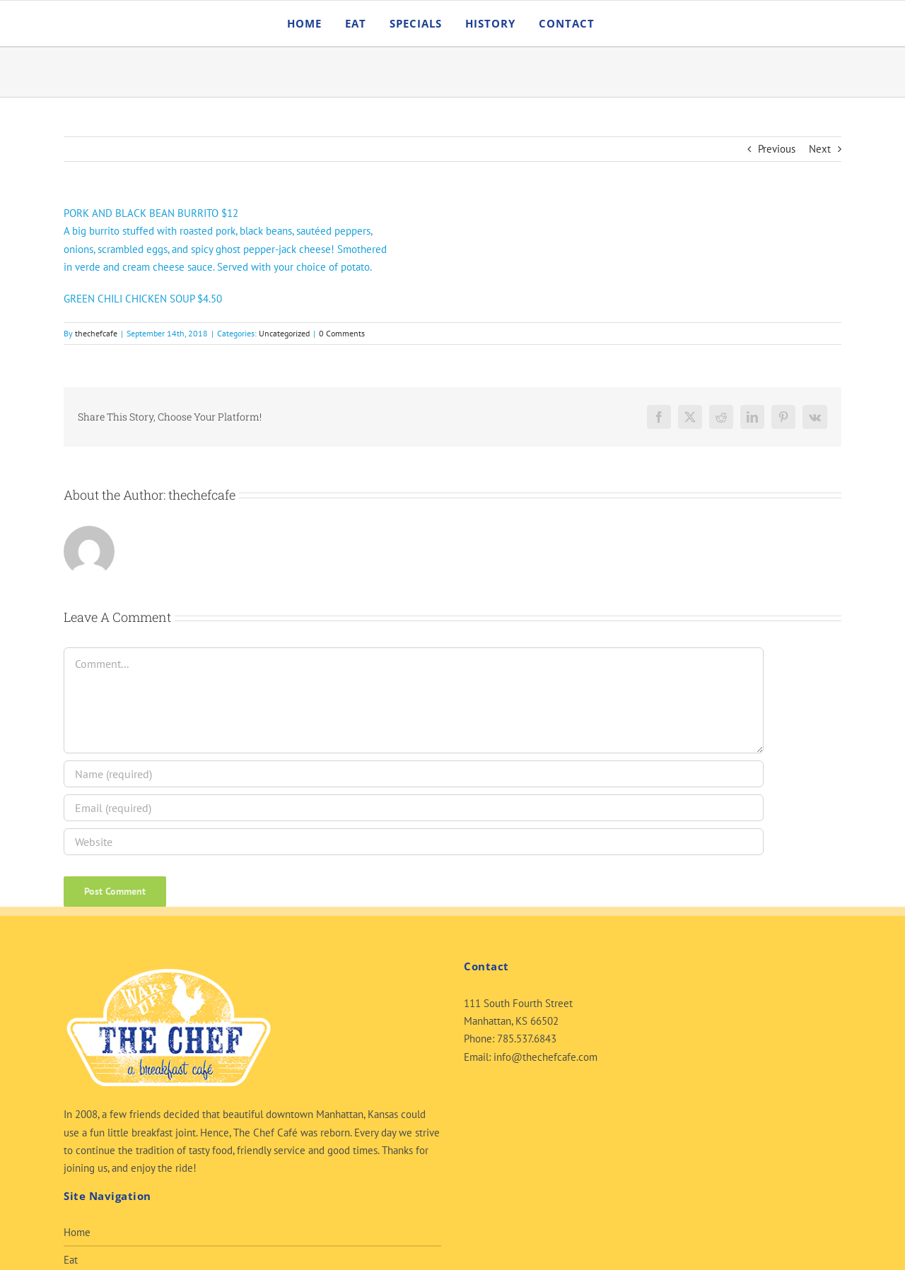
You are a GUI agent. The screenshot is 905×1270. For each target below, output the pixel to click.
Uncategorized (284, 333)
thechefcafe (96, 333)
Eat (71, 1259)
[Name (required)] (414, 773)
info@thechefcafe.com (545, 1057)
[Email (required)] (414, 807)
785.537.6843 (526, 1038)
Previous (776, 148)
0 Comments (342, 333)
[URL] (414, 841)
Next (820, 148)
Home (77, 1232)
